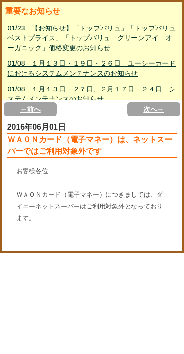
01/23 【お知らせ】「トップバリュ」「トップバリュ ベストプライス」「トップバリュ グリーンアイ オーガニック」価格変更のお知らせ (92, 38)
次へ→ (153, 109)
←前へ (30, 109)
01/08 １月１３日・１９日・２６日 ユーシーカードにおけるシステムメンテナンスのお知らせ (91, 68)
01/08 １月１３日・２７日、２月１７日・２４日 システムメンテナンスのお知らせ (91, 94)
